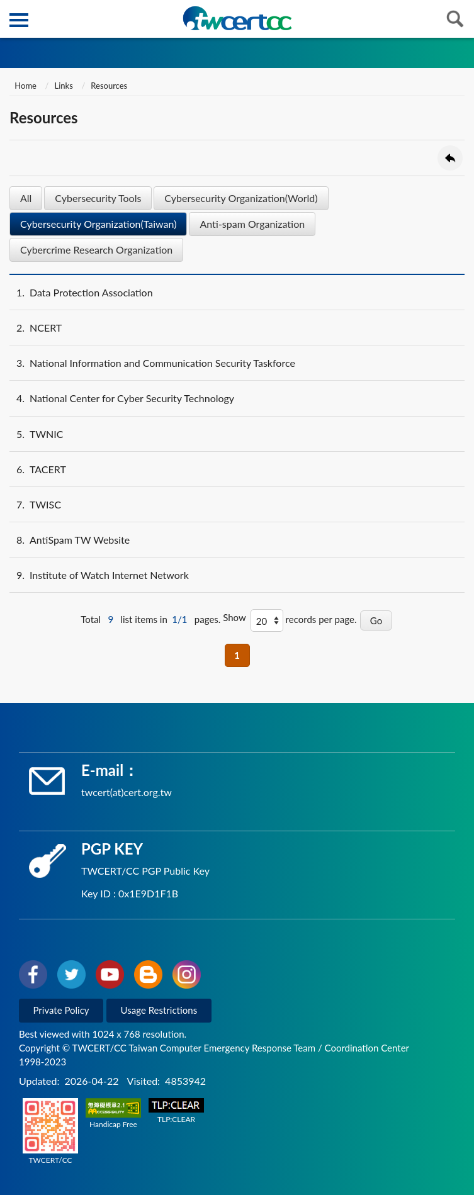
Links (64, 86)
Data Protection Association (81, 292)
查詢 (455, 19)
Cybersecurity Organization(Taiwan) (98, 224)
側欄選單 (18, 20)
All (25, 198)
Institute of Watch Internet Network (99, 575)
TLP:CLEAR (176, 1111)
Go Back (450, 158)
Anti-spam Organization (252, 224)
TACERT (37, 469)
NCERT (35, 327)
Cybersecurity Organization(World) (240, 198)
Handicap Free (113, 1113)
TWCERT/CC (50, 1131)
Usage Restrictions (159, 1010)
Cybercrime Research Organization (96, 249)
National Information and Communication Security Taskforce (152, 363)
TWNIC (36, 434)
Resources (109, 86)
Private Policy (61, 1010)
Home (25, 86)
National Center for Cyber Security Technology (121, 398)
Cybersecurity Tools (98, 198)
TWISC (35, 504)
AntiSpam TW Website (69, 539)
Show (234, 617)
